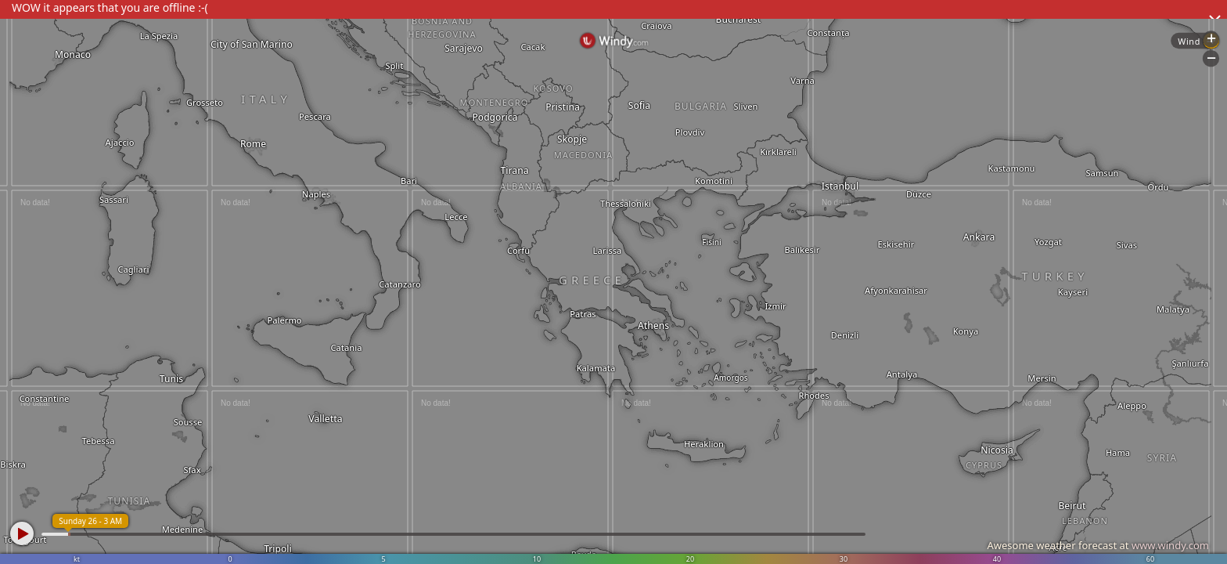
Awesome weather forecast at (1098, 545)
